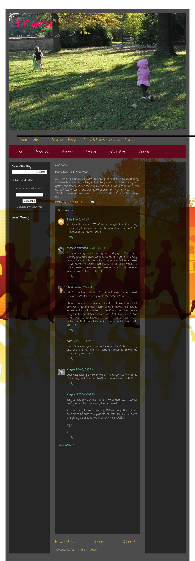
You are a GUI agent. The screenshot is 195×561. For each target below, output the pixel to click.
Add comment (67, 445)
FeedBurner (36, 207)
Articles (91, 152)
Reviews (144, 152)
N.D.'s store (117, 152)
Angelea (71, 395)
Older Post (131, 542)
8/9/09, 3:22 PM (85, 370)
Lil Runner (32, 24)
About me (42, 152)
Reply (70, 237)
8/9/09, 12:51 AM (83, 287)
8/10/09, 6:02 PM (86, 395)
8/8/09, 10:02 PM (82, 220)
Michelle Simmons (77, 248)
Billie (69, 220)
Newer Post (64, 542)
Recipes (67, 152)
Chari (70, 287)
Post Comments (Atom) (83, 550)
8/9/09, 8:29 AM (82, 341)
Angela (71, 370)
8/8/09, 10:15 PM (97, 248)
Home (19, 152)
